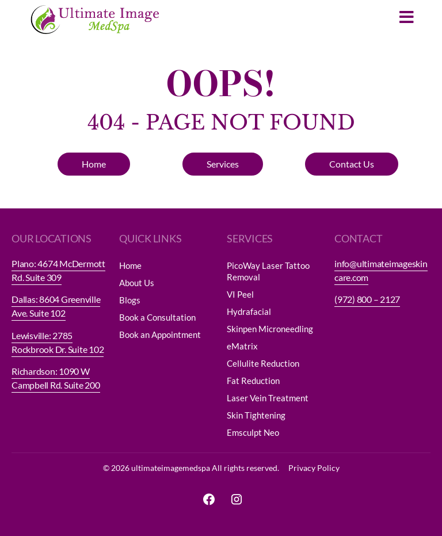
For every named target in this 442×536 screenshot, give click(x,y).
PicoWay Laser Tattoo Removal (268, 271)
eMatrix (242, 346)
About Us (136, 282)
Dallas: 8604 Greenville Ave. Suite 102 (56, 306)
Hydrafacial (249, 311)
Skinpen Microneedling (270, 329)
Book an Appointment (160, 334)
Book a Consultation (157, 317)
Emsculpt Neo (253, 432)
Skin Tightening (256, 415)
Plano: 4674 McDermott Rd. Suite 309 (58, 270)
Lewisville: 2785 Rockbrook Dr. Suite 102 (58, 342)
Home (130, 265)
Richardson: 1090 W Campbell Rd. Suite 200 (56, 378)
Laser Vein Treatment (267, 398)
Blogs (129, 300)
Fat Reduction (253, 380)
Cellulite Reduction (263, 363)
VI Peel (240, 294)
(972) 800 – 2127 (367, 299)
